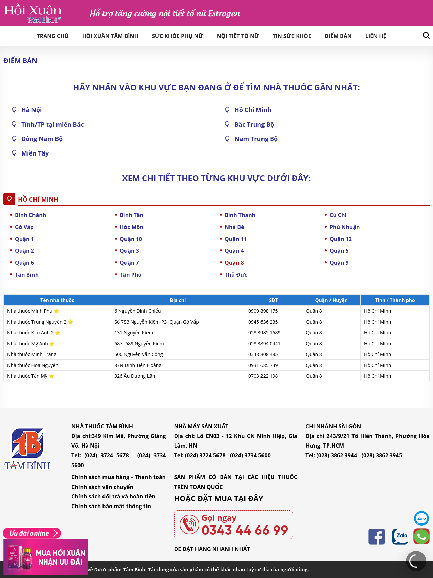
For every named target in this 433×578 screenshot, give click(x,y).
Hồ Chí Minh (252, 110)
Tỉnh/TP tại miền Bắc (52, 124)
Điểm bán (338, 36)
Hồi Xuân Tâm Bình (110, 36)
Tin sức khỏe (292, 36)
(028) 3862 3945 (382, 455)
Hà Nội (31, 110)
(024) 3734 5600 (250, 455)
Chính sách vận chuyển (102, 487)
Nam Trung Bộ (256, 139)
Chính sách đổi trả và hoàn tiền (113, 496)
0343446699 (421, 536)
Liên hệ (375, 36)
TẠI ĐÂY (248, 498)
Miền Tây (35, 153)
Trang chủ (52, 36)
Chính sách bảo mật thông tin (111, 506)
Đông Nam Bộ (42, 139)
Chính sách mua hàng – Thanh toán (118, 477)
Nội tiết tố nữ (238, 36)
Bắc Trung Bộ (254, 124)
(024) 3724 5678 (106, 455)
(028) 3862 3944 (336, 455)
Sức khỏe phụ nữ (177, 36)
